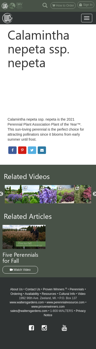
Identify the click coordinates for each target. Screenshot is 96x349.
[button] (44, 5)
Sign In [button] (85, 5)
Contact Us (32, 289)
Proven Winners (55, 289)
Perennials (77, 289)
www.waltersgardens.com (27, 302)
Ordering (16, 294)
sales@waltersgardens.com (28, 311)
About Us (16, 289)
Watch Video (20, 270)
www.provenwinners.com (48, 306)
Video (81, 294)
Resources (49, 294)
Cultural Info (67, 294)
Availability (32, 294)
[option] (13, 194)
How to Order (63, 5)
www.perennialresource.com (65, 302)
